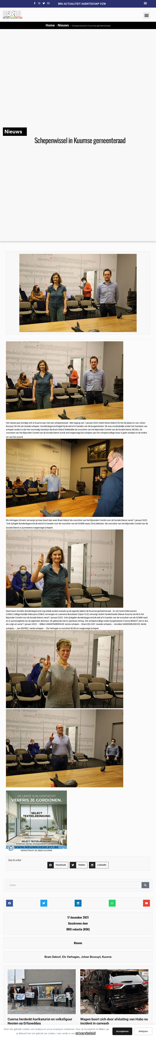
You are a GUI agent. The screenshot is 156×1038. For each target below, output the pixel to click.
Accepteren (122, 1031)
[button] (145, 3)
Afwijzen (143, 1031)
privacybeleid (86, 1033)
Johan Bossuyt (91, 957)
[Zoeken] (145, 885)
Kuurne (107, 957)
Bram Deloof (52, 957)
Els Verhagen (70, 957)
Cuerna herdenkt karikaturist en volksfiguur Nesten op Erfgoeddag (40, 1021)
